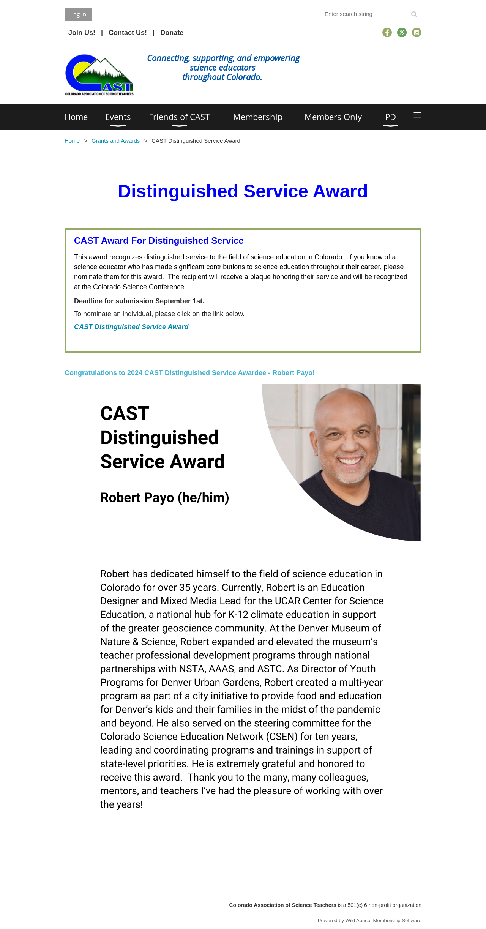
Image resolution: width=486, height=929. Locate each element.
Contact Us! (128, 32)
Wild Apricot (359, 920)
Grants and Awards (116, 140)
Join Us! (81, 32)
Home (72, 140)
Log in (78, 14)
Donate (171, 32)
